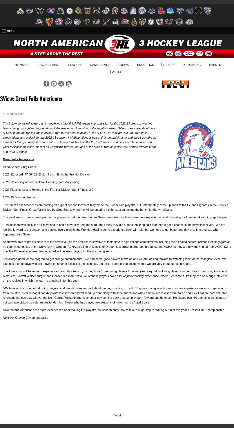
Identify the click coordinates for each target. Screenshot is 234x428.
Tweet (117, 415)
